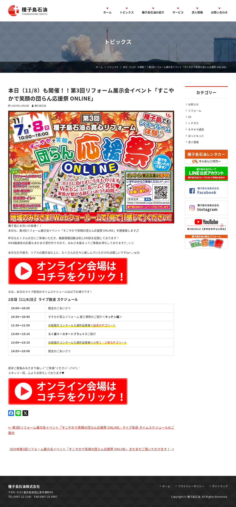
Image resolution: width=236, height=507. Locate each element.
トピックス (127, 12)
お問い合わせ (219, 12)
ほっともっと (196, 136)
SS (189, 117)
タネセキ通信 (196, 129)
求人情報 (197, 12)
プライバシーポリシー (191, 486)
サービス (178, 12)
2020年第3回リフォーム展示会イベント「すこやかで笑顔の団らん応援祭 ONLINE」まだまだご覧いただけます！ (92, 449)
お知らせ (193, 104)
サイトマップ (220, 486)
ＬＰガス (193, 123)
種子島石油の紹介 (153, 12)
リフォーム (194, 110)
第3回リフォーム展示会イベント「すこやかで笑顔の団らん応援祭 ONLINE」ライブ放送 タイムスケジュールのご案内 (91, 430)
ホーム (107, 12)
